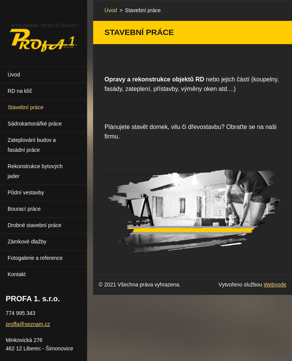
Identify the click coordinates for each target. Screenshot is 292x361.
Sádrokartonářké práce (35, 124)
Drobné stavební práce (35, 225)
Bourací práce (24, 209)
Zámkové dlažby (27, 242)
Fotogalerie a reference (35, 258)
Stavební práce (25, 107)
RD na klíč (20, 91)
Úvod (14, 75)
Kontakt (16, 274)
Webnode (274, 284)
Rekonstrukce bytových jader (35, 171)
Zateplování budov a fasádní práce (32, 145)
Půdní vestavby (26, 192)
